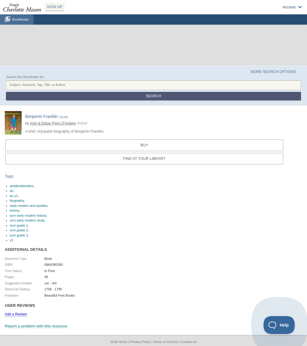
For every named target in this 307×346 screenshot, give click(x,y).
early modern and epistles (29, 205)
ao (11, 190)
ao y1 (14, 196)
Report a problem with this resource (36, 326)
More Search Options (273, 72)
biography (17, 200)
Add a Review (16, 314)
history (14, 210)
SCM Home (118, 342)
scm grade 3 (19, 235)
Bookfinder (20, 19)
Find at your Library (144, 159)
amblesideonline (22, 186)
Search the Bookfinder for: (25, 77)
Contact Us (188, 342)
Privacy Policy (140, 342)
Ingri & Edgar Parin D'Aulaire (53, 123)
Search (153, 96)
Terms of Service (165, 342)
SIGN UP (54, 7)
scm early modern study (27, 220)
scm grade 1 (19, 225)
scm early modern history (28, 215)
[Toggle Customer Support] (279, 325)
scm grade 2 (19, 230)
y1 (11, 240)
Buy (144, 145)
